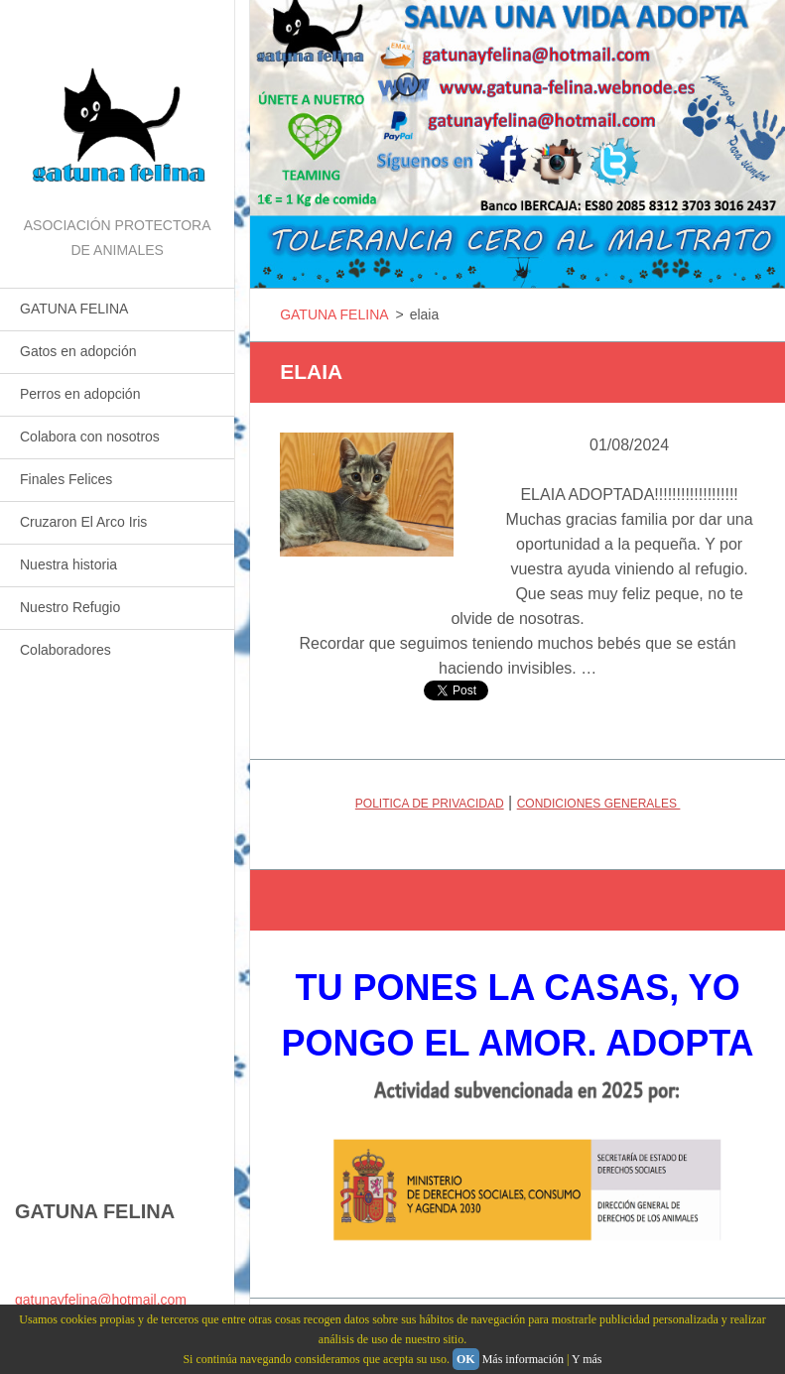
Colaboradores (65, 650)
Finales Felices (66, 479)
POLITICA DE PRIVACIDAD (429, 804)
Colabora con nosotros (90, 436)
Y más (587, 1359)
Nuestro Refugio (70, 607)
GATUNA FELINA (74, 308)
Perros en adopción (80, 394)
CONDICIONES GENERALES (599, 804)
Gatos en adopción (78, 351)
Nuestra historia (68, 564)
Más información (523, 1359)
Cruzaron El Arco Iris (83, 522)
